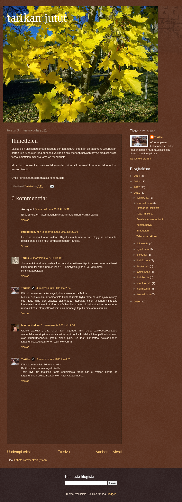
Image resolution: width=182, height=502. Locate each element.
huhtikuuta (143, 277)
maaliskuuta (144, 283)
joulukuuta (143, 197)
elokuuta (142, 254)
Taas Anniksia (144, 213)
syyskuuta (143, 249)
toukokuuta (144, 271)
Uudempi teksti (19, 452)
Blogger (111, 493)
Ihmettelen (142, 230)
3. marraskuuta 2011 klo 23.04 (60, 231)
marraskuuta (144, 203)
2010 (137, 301)
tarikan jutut (37, 17)
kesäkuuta (143, 266)
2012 (137, 187)
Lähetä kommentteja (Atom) (30, 460)
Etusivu (64, 452)
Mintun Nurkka (30, 325)
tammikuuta (144, 294)
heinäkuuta (144, 260)
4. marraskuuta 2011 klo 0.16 (47, 257)
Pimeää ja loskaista (147, 207)
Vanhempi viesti (109, 452)
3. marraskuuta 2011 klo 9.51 (52, 209)
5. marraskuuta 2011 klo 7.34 (58, 325)
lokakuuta (143, 243)
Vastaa (25, 219)
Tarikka (25, 288)
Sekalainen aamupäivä (149, 219)
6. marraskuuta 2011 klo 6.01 (53, 359)
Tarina (25, 257)
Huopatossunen (31, 231)
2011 (137, 192)
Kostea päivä (144, 224)
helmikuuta (144, 288)
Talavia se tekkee (146, 236)
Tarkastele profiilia (140, 158)
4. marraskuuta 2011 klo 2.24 (53, 288)
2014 (137, 175)
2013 (137, 181)
